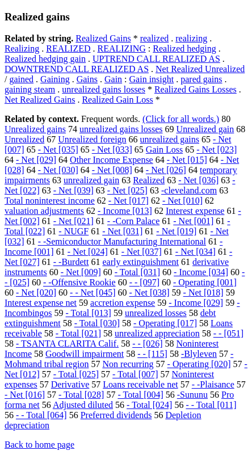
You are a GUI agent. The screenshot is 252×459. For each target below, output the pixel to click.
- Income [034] (201, 272)
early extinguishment (140, 262)
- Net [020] (36, 292)
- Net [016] (25, 394)
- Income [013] (125, 211)
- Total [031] (137, 272)
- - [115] (152, 354)
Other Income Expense (111, 160)
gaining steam (30, 89)
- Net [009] (81, 272)
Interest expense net (41, 303)
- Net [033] (112, 149)
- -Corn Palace (133, 221)
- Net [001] (193, 221)
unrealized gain (91, 180)
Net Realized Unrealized (200, 69)
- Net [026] (166, 170)
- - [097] (144, 282)
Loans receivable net (140, 384)
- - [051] (228, 333)
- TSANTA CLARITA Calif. (67, 343)
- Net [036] (198, 180)
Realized (149, 180)
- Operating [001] (205, 282)
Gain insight (151, 79)
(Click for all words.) (180, 119)
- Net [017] (128, 200)
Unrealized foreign (92, 139)
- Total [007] (135, 374)
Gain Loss (164, 149)
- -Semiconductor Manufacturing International (122, 241)
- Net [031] (122, 231)
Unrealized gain (205, 129)
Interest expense (195, 211)
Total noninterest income (50, 200)
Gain (113, 79)
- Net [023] (216, 149)
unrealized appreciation (157, 333)
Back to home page (39, 444)
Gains (87, 79)
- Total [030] (97, 323)
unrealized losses (156, 313)
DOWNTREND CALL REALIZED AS (77, 69)
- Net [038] (149, 292)
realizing (191, 38)
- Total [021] (78, 333)
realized (154, 38)
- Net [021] (73, 221)
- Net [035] (58, 149)
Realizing (22, 48)
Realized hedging (184, 48)
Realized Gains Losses (195, 89)
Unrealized (24, 139)
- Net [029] (36, 160)
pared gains (201, 79)
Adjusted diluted (83, 405)
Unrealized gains (35, 129)
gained (21, 79)
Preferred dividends (116, 415)
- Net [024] (88, 251)
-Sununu (192, 394)
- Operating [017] (165, 323)
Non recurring (127, 364)
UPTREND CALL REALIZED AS (156, 59)
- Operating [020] (199, 364)
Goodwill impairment (84, 354)
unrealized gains (169, 139)
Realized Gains (103, 38)
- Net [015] (187, 160)
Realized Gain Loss (117, 99)
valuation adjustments (44, 211)
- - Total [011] (211, 405)
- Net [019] (176, 231)
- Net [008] (112, 170)
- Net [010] (182, 200)
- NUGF (73, 231)
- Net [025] (127, 190)
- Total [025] (76, 374)
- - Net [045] (92, 292)
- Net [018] (203, 292)
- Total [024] (149, 405)
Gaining (55, 79)
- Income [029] (196, 303)
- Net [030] (58, 170)
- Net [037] (141, 251)
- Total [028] (81, 394)
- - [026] (147, 343)
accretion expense (122, 303)
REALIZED (68, 48)
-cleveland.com (189, 190)
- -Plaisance (213, 384)
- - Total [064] (41, 415)
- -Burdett (71, 262)
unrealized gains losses (103, 89)
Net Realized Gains (40, 99)
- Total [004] (140, 394)
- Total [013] (88, 313)
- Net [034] (195, 251)
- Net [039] (73, 190)
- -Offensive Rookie (79, 282)
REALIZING (122, 48)
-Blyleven (199, 354)
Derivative (70, 384)
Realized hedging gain (45, 59)
